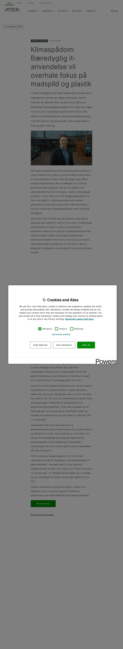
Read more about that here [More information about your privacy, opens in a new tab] (79, 319)
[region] (62, 324)
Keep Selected (40, 345)
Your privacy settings (61, 334)
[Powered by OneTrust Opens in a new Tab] (105, 359)
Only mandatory (64, 345)
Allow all (86, 345)
